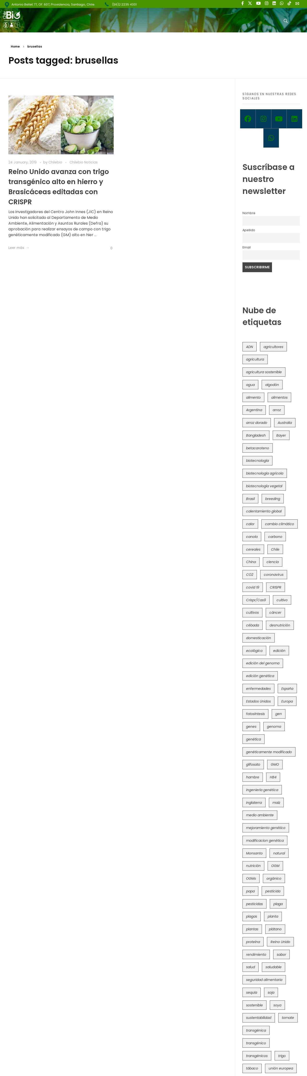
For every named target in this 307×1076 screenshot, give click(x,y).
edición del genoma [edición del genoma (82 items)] (262, 663)
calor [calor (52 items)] (250, 524)
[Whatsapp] (271, 138)
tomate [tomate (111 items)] (288, 1017)
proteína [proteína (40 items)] (253, 941)
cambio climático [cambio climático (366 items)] (279, 524)
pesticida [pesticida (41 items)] (272, 891)
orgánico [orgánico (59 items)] (273, 878)
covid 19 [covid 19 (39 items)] (252, 587)
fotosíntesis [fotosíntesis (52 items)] (255, 713)
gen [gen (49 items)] (278, 713)
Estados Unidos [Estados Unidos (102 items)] (258, 701)
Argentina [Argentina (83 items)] (254, 410)
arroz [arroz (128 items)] (277, 410)
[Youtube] (279, 118)
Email (246, 247)
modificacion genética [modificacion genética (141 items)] (265, 840)
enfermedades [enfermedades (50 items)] (258, 688)
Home (15, 46)
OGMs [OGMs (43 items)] (251, 878)
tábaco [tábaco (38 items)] (252, 1068)
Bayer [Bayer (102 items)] (281, 435)
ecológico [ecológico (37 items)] (254, 650)
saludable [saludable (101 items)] (274, 967)
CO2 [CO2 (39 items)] (249, 574)
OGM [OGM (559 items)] (275, 865)
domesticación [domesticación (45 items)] (258, 638)
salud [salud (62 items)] (250, 967)
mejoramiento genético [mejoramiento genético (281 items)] (265, 827)
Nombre (248, 213)
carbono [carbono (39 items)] (275, 536)
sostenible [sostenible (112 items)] (254, 1005)
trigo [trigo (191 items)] (282, 1055)
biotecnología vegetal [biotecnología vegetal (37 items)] (264, 486)
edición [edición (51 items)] (279, 650)
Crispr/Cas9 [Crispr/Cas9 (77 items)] (256, 600)
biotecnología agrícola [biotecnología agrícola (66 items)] (264, 473)
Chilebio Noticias (84, 162)
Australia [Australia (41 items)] (285, 422)
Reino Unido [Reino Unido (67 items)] (280, 941)
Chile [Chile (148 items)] (275, 549)
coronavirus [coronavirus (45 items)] (273, 574)
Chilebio (55, 162)
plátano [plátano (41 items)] (275, 929)
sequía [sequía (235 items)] (251, 992)
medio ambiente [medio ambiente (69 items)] (260, 815)
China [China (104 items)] (251, 561)
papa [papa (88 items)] (250, 891)
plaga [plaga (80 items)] (278, 904)
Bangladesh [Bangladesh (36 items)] (256, 435)
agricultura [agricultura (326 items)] (255, 359)
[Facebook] (248, 118)
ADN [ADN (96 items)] (249, 346)
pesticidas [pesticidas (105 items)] (254, 904)
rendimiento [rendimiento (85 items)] (256, 954)
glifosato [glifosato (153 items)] (253, 764)
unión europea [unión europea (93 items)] (281, 1068)
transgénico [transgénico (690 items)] (256, 1043)
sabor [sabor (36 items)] (281, 954)
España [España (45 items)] (287, 688)
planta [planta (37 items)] (273, 916)
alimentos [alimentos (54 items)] (279, 397)
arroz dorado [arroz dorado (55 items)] (256, 422)
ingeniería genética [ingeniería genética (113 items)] (262, 789)
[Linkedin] (294, 118)
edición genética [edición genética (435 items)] (260, 675)
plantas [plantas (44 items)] (252, 929)
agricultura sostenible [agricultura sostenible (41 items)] (264, 372)
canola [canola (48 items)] (252, 536)
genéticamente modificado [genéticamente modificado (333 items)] (269, 752)
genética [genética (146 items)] (253, 739)
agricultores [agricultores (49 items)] (273, 346)
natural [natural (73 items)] (279, 853)
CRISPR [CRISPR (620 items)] (275, 587)
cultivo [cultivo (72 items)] (282, 600)
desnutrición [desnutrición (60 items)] (280, 625)
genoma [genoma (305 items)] (274, 726)
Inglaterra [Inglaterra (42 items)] (254, 802)
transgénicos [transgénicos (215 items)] (257, 1055)
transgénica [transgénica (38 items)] (256, 1030)
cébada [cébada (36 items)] (252, 625)
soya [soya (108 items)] (277, 1005)
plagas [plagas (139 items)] (251, 916)
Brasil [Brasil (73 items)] (250, 498)
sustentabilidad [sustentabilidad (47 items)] (258, 1017)
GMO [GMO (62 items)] (275, 764)
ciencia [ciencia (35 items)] (272, 561)
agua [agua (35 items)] (250, 384)
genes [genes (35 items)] (251, 726)
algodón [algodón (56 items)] (272, 384)
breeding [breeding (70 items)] (272, 498)
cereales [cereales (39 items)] (253, 549)
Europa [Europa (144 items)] (287, 701)
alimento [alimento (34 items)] (253, 397)
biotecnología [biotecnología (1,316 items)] (257, 460)
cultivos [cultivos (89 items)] (252, 612)
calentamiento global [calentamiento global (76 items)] (264, 511)
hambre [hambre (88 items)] (252, 777)
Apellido (248, 230)
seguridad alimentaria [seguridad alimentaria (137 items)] (264, 979)
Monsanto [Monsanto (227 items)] (254, 853)
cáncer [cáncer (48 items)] (275, 612)
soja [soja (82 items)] (271, 992)
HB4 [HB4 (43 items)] (273, 777)
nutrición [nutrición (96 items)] (253, 865)
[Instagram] (263, 118)
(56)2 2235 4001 (124, 4)
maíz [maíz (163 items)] (276, 802)
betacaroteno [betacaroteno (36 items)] (257, 448)
